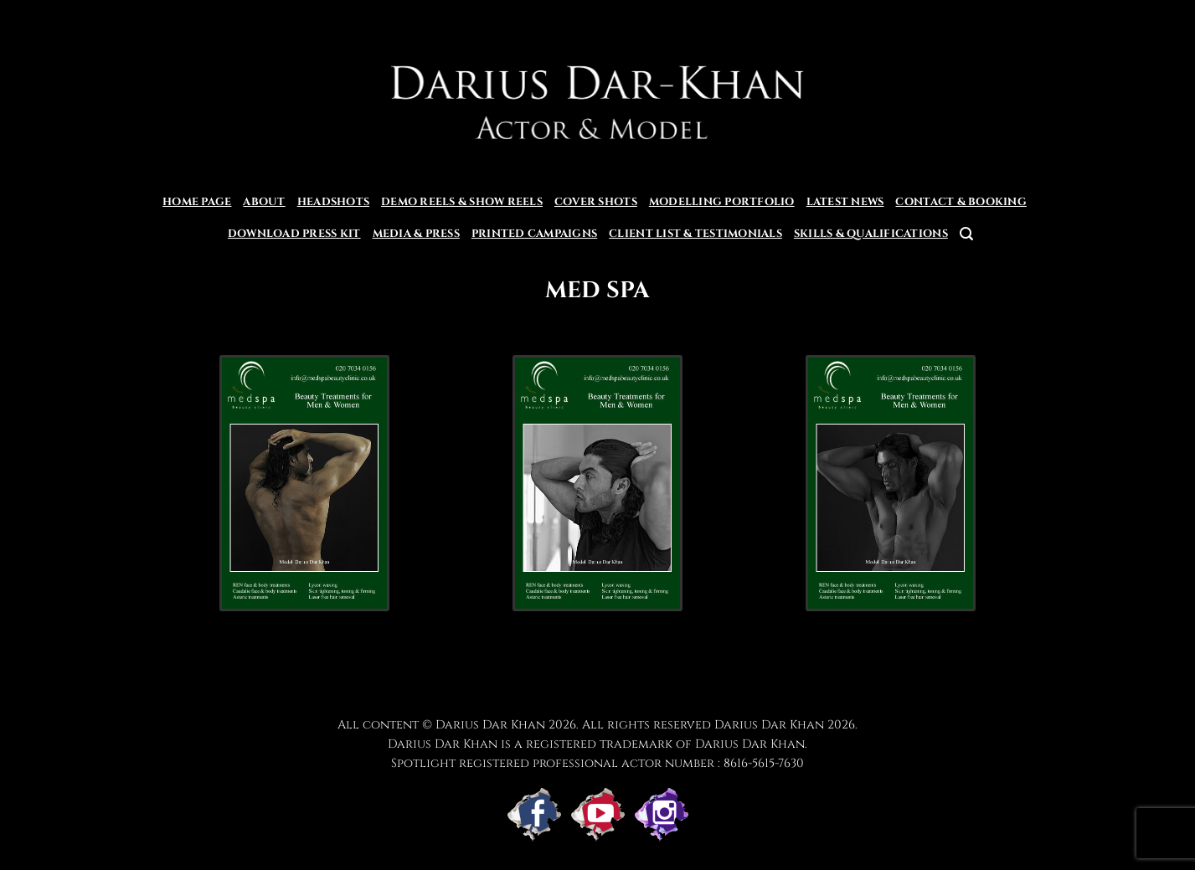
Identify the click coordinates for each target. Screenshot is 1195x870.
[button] (966, 234)
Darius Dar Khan (769, 725)
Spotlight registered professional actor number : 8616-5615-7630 (597, 763)
